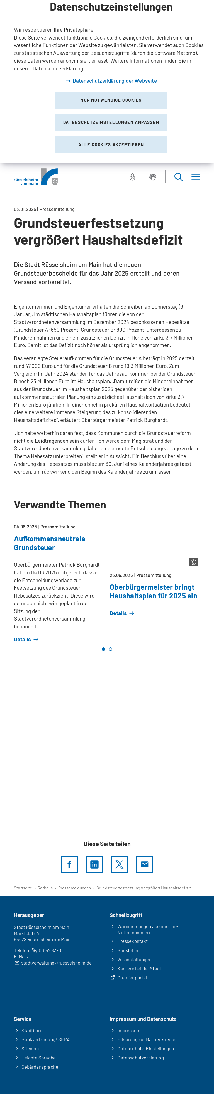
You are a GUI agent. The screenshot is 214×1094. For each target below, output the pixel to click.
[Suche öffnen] (178, 176)
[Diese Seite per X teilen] (119, 864)
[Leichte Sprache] (132, 176)
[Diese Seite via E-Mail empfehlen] (144, 864)
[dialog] (107, 81)
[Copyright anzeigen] (193, 562)
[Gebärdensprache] (152, 176)
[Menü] (195, 176)
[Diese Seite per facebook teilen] (69, 864)
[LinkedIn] (94, 864)
